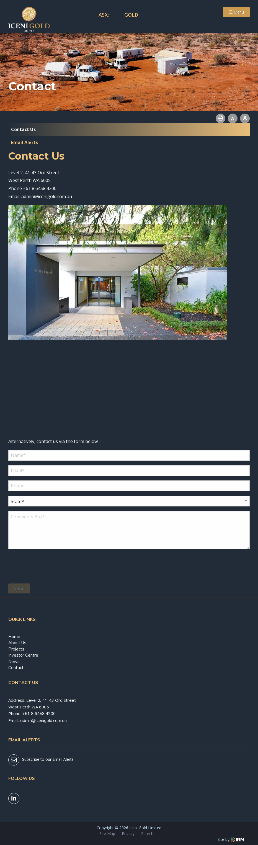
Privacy (128, 833)
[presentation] (50, 567)
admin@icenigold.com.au (46, 196)
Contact (16, 667)
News (14, 661)
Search (147, 833)
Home (14, 636)
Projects (16, 649)
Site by (231, 839)
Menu (236, 12)
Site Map (107, 833)
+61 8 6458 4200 (39, 188)
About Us (17, 642)
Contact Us (23, 129)
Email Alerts (24, 142)
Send (19, 588)
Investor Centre (23, 655)
